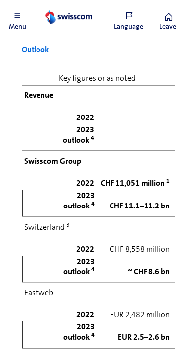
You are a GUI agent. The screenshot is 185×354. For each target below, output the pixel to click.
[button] (17, 17)
